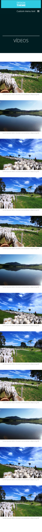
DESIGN (21, 4)
